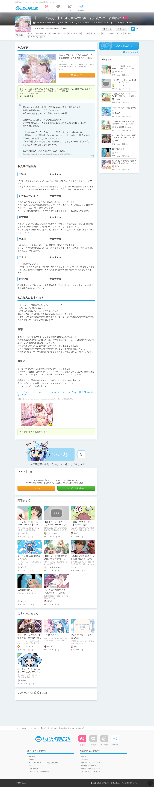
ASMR (54, 33)
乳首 (121, 33)
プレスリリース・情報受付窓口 (40, 772)
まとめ (33, 728)
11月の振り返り (24, 590)
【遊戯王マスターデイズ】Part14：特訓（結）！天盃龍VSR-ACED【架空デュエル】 (123, 96)
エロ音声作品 (109, 33)
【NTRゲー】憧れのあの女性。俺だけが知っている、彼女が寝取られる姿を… (124, 124)
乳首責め (74, 33)
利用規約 (32, 759)
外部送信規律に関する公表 (90, 769)
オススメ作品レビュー (38, 33)
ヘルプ (31, 766)
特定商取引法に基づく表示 (90, 763)
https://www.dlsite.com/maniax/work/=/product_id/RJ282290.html (49, 154)
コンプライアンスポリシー (90, 772)
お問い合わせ (33, 769)
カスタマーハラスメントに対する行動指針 (43, 763)
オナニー (85, 33)
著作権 (83, 756)
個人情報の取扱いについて (90, 766)
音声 (130, 22)
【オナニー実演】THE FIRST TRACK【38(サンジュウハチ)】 (28, 525)
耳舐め (63, 33)
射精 (129, 33)
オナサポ (97, 33)
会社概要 (32, 756)
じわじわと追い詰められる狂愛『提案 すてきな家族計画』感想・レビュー (82, 558)
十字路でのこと (51, 635)
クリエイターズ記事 (38, 37)
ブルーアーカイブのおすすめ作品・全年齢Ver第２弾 (29, 638)
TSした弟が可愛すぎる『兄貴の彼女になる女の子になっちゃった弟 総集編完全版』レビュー (124, 163)
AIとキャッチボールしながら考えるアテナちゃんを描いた (28, 672)
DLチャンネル (26, 8)
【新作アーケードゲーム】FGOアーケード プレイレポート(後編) (56, 525)
